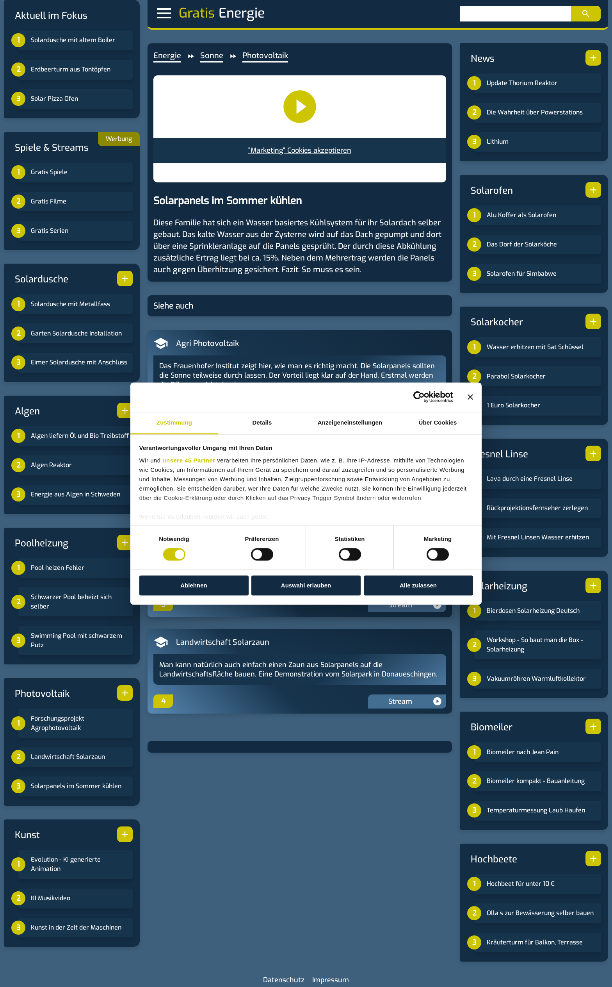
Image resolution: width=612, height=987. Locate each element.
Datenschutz (283, 980)
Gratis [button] (186, 13)
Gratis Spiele (49, 172)
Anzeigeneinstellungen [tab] (350, 422)
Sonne (211, 55)
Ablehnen (193, 585)
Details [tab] (262, 422)
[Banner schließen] (470, 397)
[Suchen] (515, 13)
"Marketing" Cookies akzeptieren (299, 150)
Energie (167, 55)
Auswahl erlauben (306, 585)
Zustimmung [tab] (174, 422)
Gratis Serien (49, 231)
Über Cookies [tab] (438, 422)
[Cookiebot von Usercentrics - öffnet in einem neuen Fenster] (419, 397)
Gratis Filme (48, 201)
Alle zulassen (418, 585)
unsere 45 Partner (188, 460)
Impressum (330, 980)
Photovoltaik (265, 55)
